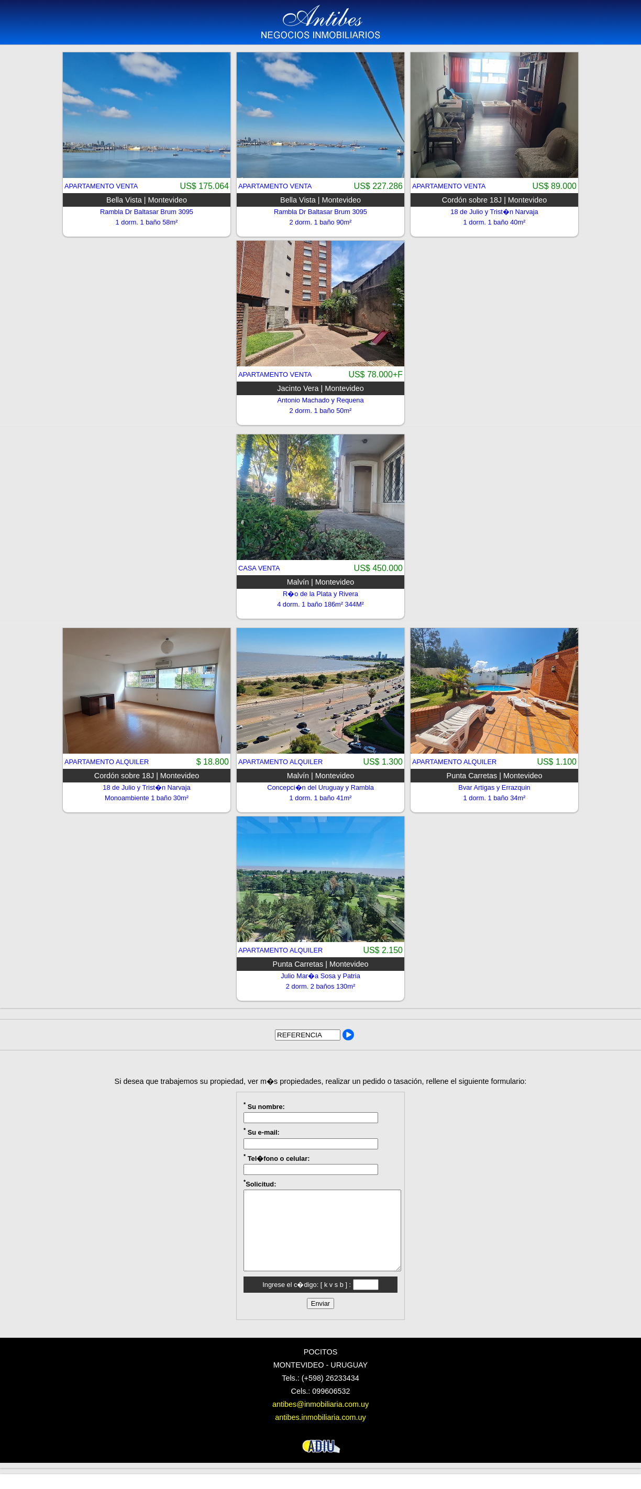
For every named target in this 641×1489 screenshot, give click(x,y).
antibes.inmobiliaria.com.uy (320, 1433)
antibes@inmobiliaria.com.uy (320, 1420)
